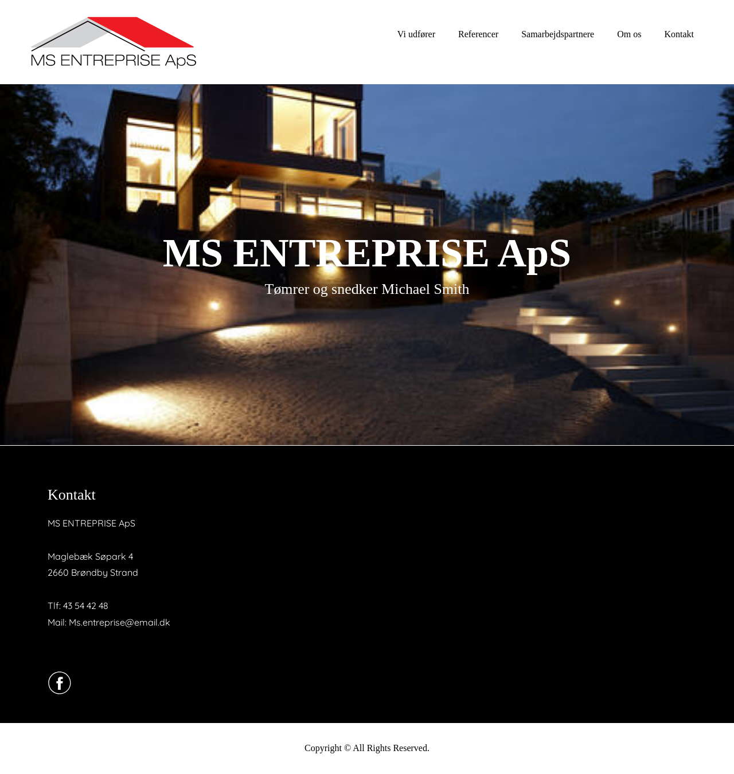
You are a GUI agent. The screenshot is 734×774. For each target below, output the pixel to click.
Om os (629, 34)
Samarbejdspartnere (557, 34)
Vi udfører (416, 34)
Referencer (478, 34)
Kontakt (679, 34)
